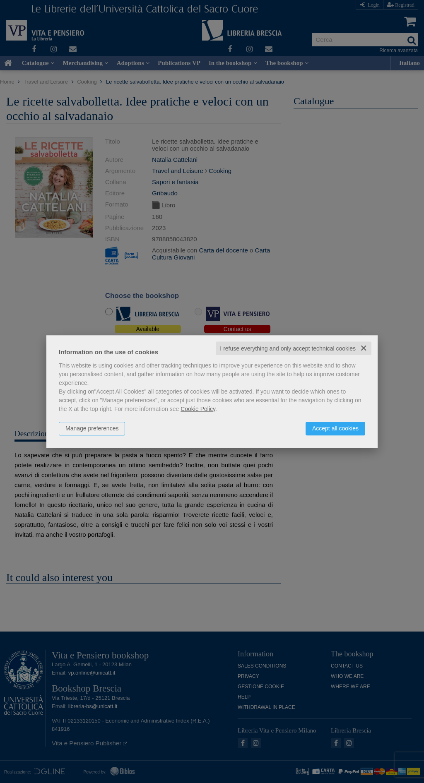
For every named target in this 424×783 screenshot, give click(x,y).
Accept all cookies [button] (335, 428)
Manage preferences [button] (91, 428)
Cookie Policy (198, 409)
